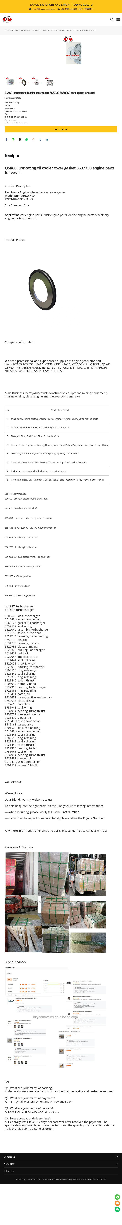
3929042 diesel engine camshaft (21, 549)
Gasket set (27, 30)
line (14, 180)
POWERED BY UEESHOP (95, 1220)
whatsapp (27, 180)
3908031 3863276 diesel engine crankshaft (26, 539)
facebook (7, 180)
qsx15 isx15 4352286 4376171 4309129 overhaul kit (30, 568)
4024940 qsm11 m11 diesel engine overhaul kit (28, 559)
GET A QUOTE (61, 169)
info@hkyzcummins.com (44, 9)
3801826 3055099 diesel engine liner (23, 607)
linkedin (47, 180)
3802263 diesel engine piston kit (21, 588)
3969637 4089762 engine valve (20, 636)
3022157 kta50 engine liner (18, 617)
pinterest (34, 180)
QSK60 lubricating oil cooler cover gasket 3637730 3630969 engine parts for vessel (64, 30)
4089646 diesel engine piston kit (21, 578)
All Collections (16, 30)
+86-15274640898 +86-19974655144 (77, 9)
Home (7, 30)
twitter (20, 180)
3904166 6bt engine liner (17, 626)
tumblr (41, 180)
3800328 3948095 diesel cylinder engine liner (27, 597)
